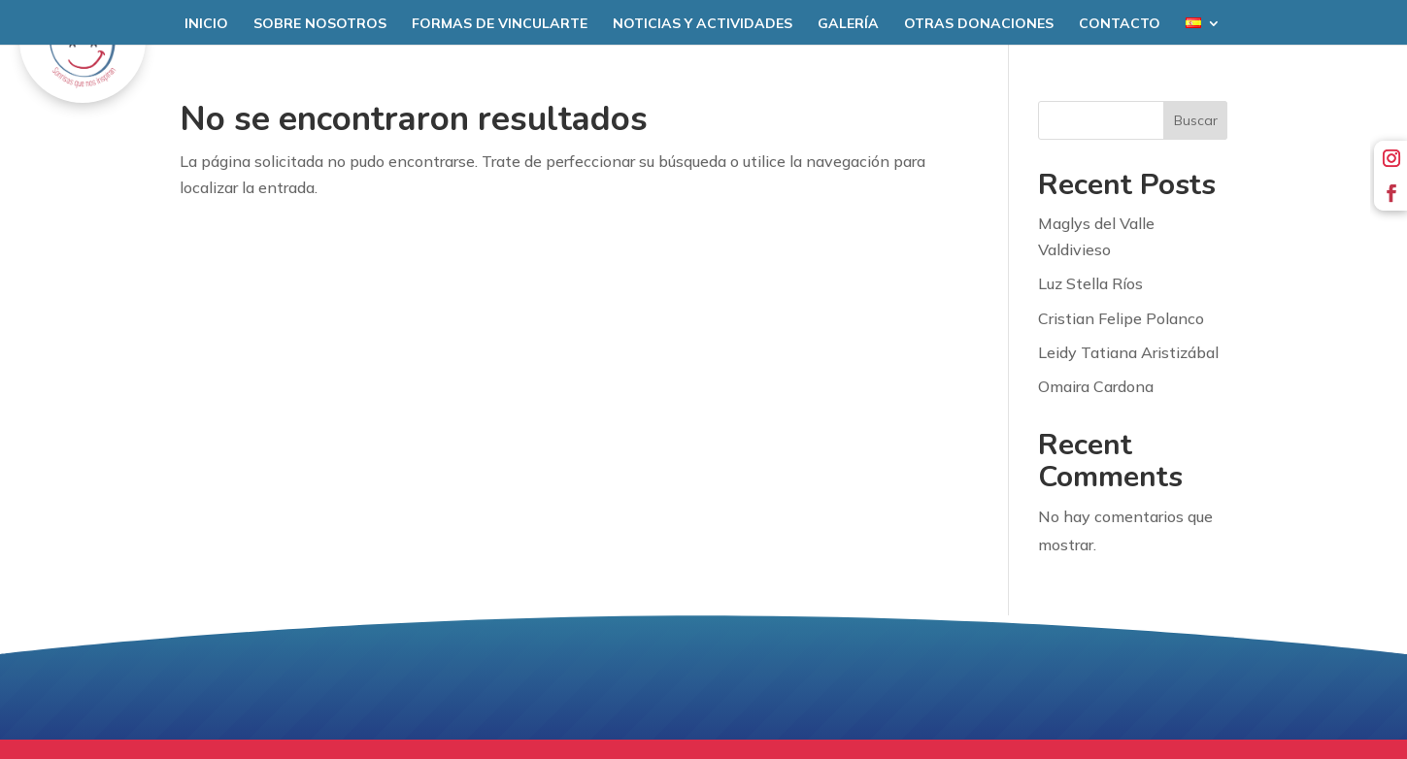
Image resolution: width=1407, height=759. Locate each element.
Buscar (1196, 120)
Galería (848, 24)
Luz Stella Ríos (1090, 283)
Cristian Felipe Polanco (1121, 318)
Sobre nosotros (319, 24)
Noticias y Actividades (702, 24)
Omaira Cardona (1096, 386)
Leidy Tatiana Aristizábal (1128, 352)
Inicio (206, 24)
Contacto (1119, 24)
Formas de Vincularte (499, 24)
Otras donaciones (979, 24)
